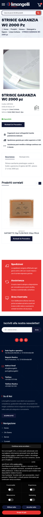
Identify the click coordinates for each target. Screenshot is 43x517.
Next (39, 183)
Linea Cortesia (14, 32)
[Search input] (19, 13)
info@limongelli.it (11, 368)
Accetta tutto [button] (31, 507)
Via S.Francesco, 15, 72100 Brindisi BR (18, 359)
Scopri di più (9, 416)
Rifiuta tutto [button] (11, 507)
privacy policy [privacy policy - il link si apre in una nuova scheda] (10, 455)
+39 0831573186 (11, 379)
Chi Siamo (8, 433)
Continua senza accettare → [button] (21, 446)
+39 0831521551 (11, 386)
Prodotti (14, 29)
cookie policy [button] (17, 464)
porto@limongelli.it (11, 371)
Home (6, 29)
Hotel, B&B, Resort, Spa (15, 112)
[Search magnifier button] (38, 13)
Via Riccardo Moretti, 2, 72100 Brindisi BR (19, 353)
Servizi (6, 437)
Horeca (22, 29)
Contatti (7, 441)
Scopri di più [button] (21, 512)
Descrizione (10, 157)
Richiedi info (24, 157)
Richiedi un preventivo (13, 125)
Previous (36, 183)
